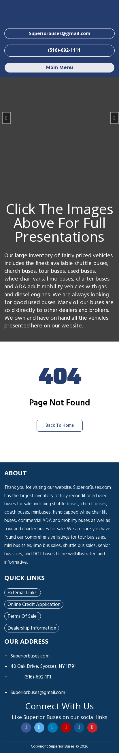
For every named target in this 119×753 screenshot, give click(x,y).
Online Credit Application (34, 604)
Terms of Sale (22, 616)
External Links (22, 593)
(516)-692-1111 (31, 677)
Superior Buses (62, 746)
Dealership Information (31, 628)
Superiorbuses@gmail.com (38, 693)
